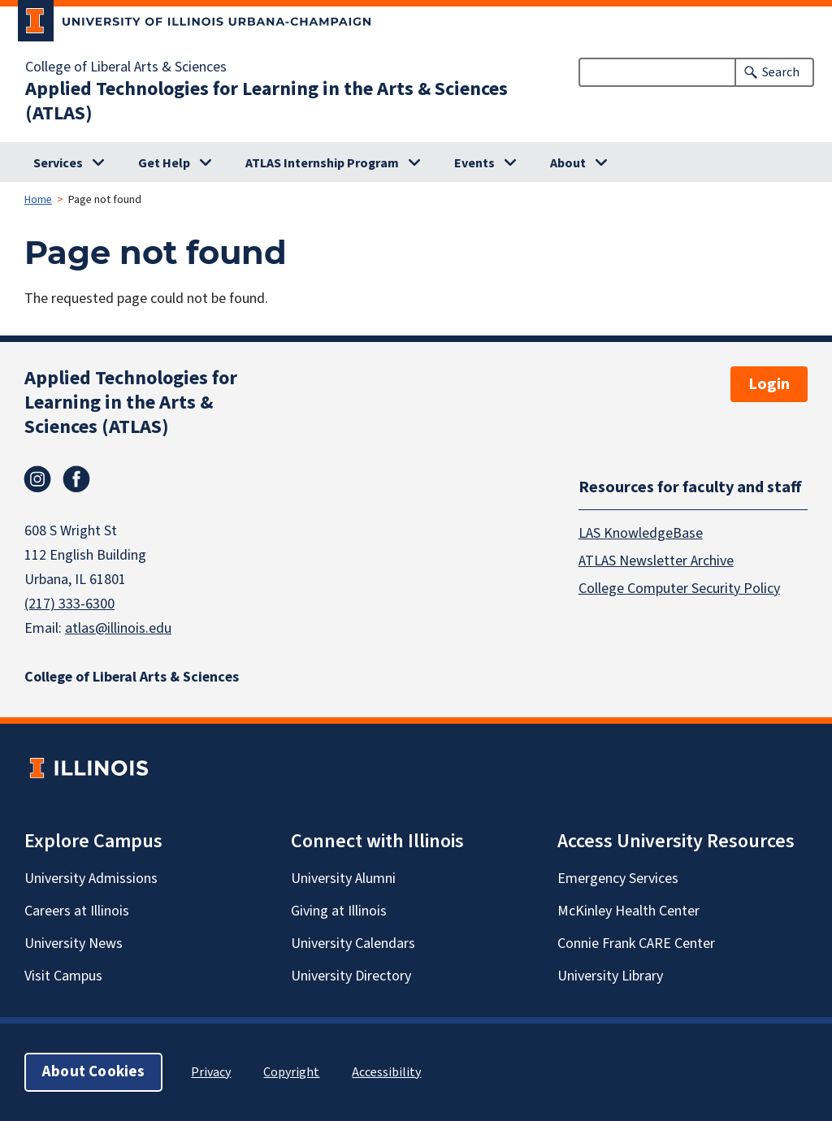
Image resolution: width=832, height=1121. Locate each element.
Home (38, 200)
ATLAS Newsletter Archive (656, 561)
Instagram (37, 479)
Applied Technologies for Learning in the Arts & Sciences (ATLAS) (266, 101)
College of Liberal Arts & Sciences (126, 67)
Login (769, 384)
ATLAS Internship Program (322, 163)
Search (781, 72)
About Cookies (93, 1072)
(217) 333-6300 (69, 604)
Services (58, 163)
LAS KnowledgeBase (640, 533)
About (568, 163)
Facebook (76, 479)
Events (474, 163)
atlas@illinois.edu (118, 628)
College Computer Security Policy (679, 588)
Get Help (164, 163)
